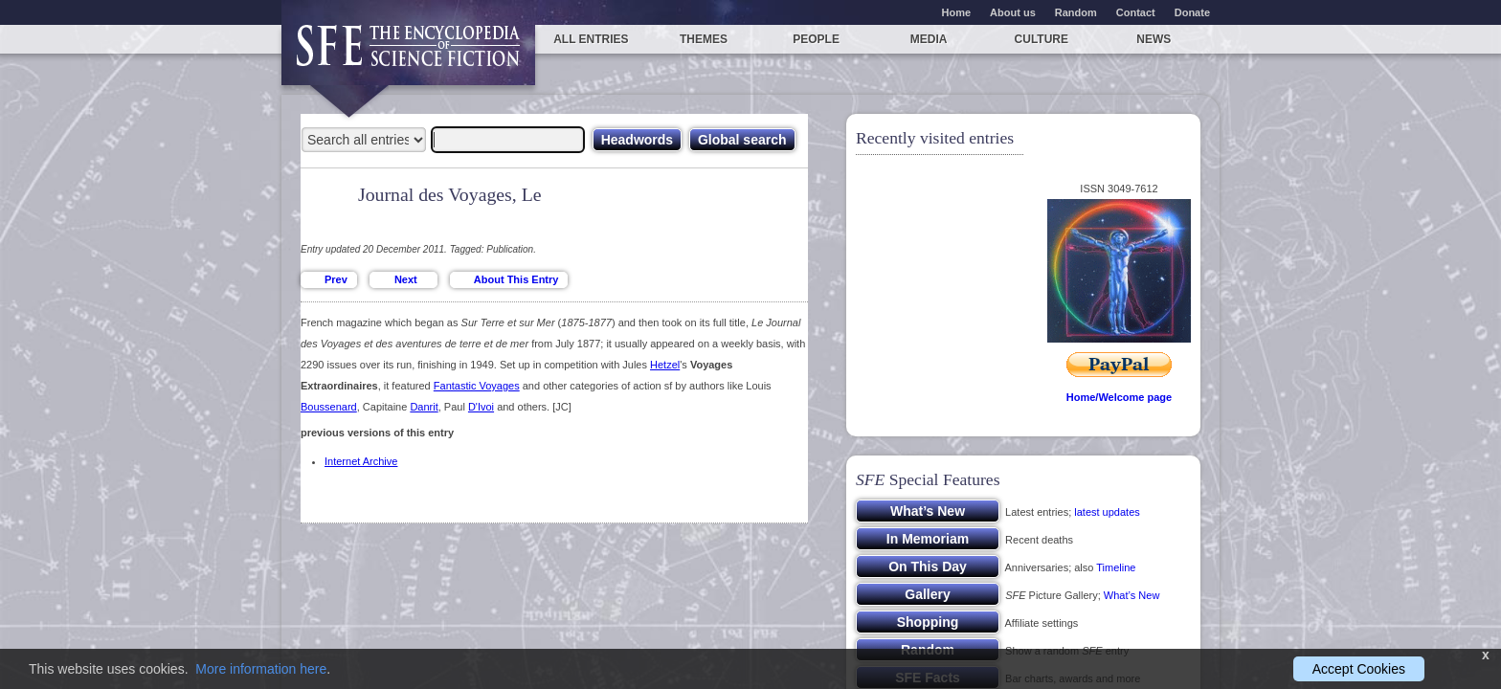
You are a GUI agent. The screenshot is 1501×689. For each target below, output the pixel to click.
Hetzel (665, 364)
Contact (1135, 12)
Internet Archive (361, 461)
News (1153, 39)
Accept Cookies (1358, 669)
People (816, 39)
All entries (590, 39)
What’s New (1131, 595)
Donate (1192, 12)
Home (957, 12)
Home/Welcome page (1119, 397)
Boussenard (329, 406)
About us (1013, 12)
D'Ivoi (481, 406)
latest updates (1107, 512)
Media (929, 39)
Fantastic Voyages (477, 385)
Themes (704, 39)
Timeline (1115, 567)
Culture (1041, 39)
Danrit (423, 406)
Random (1076, 12)
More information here (260, 669)
